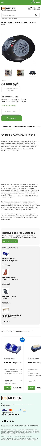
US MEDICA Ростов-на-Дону (29, 439)
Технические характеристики (24, 127)
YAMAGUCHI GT (20, 297)
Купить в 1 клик (10, 112)
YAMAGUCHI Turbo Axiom (20, 278)
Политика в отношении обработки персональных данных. (16, 436)
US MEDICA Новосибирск (24, 438)
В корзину (11, 118)
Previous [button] (3, 72)
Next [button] (39, 72)
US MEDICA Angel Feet (20, 260)
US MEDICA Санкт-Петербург (9, 438)
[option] (8, 73)
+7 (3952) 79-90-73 (33, 7)
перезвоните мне (9, 241)
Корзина (37, 2)
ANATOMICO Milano (20, 316)
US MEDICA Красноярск (14, 439)
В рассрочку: (10, 383)
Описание (7, 127)
